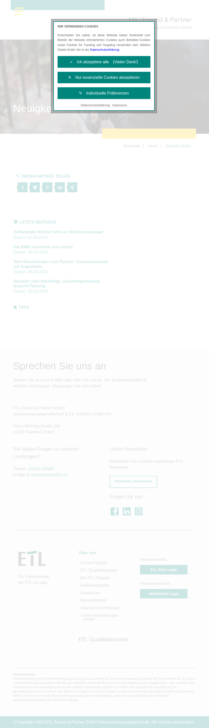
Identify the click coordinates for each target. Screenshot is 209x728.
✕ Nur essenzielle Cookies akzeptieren (104, 78)
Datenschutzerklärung (104, 50)
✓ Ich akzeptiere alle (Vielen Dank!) (103, 62)
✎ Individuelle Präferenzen (104, 93)
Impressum (119, 105)
